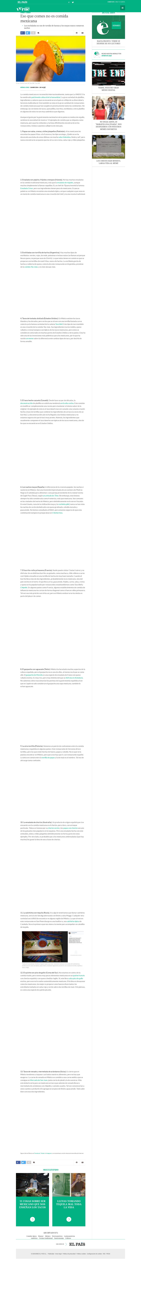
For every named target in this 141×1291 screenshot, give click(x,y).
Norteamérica (57, 1236)
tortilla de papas (48, 757)
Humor (41, 1236)
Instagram (49, 1153)
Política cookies (81, 1254)
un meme (29, 338)
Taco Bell (59, 324)
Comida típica (31, 1236)
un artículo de (50, 496)
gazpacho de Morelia (34, 675)
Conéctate (111, 2)
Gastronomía (59, 1238)
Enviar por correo (82, 32)
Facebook (37, 1153)
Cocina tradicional (46, 1238)
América (34, 1238)
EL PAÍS (77, 1244)
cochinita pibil (63, 504)
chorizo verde (53, 828)
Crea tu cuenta (120, 2)
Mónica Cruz (25, 87)
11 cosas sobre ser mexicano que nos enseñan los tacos (32, 1204)
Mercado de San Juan (38, 1080)
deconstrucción (26, 403)
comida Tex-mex (31, 267)
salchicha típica (73, 921)
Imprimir (77, 32)
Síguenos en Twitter (73, 2)
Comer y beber (25, 13)
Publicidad (51, 1254)
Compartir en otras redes (33, 32)
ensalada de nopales (65, 183)
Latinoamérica (69, 1236)
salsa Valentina (65, 137)
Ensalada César (26, 188)
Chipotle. (24, 587)
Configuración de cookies (94, 1254)
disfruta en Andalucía (74, 678)
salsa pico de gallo (76, 978)
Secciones (122, 7)
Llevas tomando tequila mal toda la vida (69, 1204)
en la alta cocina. (67, 403)
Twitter (43, 1153)
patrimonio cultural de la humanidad (46, 97)
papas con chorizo (70, 828)
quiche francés (79, 975)
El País (23, 2)
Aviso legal (58, 1254)
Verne (23, 8)
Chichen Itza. (57, 513)
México (47, 1236)
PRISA (108, 1254)
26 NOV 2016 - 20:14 (38, 87)
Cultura (68, 1238)
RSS (104, 1254)
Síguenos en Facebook (69, 2)
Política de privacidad (69, 1254)
